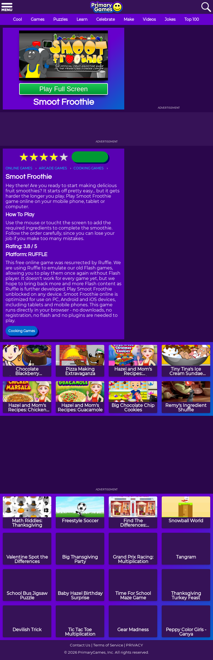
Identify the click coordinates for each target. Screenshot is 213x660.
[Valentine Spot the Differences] (27, 549)
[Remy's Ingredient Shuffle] (186, 397)
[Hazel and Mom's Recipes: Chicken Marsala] (27, 397)
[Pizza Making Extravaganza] (80, 361)
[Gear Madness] (133, 621)
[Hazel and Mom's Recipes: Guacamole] (80, 397)
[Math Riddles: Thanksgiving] (27, 512)
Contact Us (80, 645)
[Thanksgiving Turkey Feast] (186, 585)
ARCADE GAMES (53, 168)
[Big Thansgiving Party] (80, 549)
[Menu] (7, 7)
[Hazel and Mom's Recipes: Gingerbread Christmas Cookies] (133, 361)
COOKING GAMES (88, 168)
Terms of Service (108, 645)
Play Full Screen (63, 89)
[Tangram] (186, 549)
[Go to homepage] (106, 7)
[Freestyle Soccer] (80, 512)
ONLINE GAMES (19, 168)
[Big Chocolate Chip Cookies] (133, 397)
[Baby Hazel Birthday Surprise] (80, 585)
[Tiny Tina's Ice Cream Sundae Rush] (186, 361)
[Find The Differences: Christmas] (133, 512)
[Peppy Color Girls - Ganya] (186, 621)
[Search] (206, 7)
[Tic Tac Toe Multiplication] (80, 621)
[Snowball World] (186, 512)
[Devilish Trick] (27, 621)
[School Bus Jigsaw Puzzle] (27, 585)
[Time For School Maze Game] (133, 585)
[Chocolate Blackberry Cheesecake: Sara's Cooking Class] (27, 361)
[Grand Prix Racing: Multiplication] (133, 549)
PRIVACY (134, 645)
